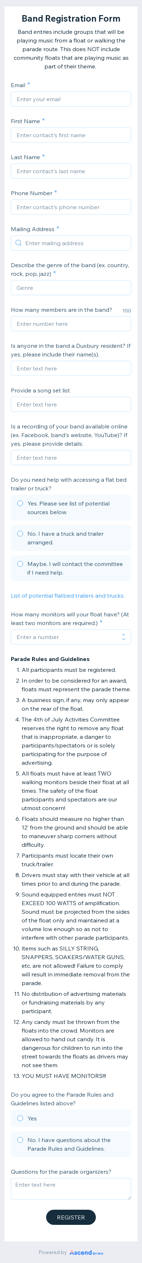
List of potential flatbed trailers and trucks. (68, 595)
